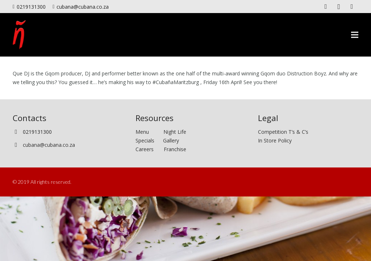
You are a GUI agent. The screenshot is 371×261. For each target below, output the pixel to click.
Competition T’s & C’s (283, 131)
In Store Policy (275, 140)
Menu (149, 131)
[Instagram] (338, 6)
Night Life (174, 131)
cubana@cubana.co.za (49, 144)
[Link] (19, 34)
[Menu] (354, 35)
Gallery (171, 140)
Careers (145, 149)
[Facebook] (325, 6)
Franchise (175, 149)
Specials (146, 140)
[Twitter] (351, 6)
